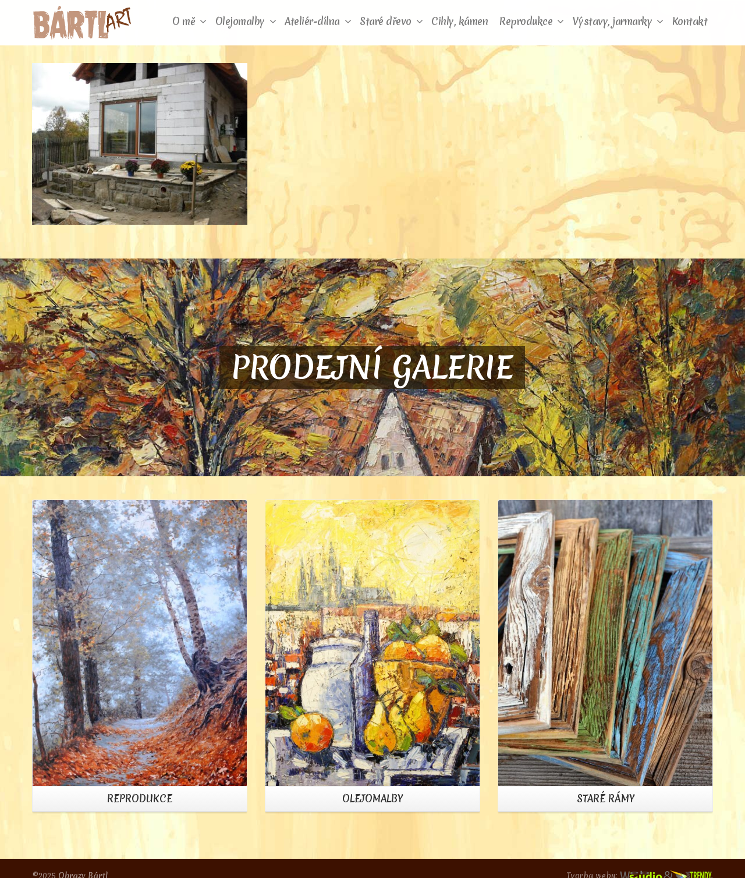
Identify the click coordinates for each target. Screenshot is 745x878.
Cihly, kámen (459, 21)
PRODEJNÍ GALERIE (372, 367)
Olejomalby (245, 21)
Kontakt (690, 21)
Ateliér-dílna (318, 21)
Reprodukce (531, 21)
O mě (189, 21)
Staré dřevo (391, 21)
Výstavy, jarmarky (618, 21)
